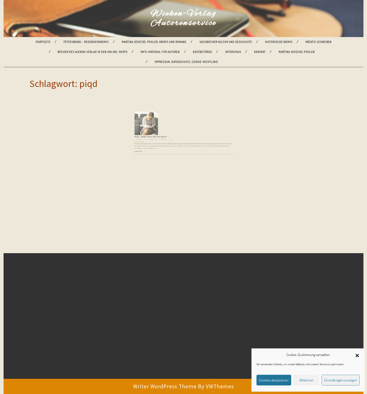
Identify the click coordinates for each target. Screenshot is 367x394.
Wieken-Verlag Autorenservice (183, 18)
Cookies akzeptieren (274, 380)
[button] (357, 354)
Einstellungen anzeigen (340, 380)
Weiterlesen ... (155, 137)
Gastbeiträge (202, 52)
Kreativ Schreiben (318, 42)
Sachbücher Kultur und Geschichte (225, 42)
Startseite (42, 42)
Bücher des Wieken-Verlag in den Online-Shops (92, 52)
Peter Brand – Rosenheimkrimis (86, 42)
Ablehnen (306, 380)
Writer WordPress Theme (165, 386)
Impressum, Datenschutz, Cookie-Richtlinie (186, 62)
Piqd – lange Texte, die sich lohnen (162, 128)
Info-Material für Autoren (160, 52)
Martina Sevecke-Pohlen (297, 52)
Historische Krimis (278, 42)
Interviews (233, 52)
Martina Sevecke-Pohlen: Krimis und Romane (154, 42)
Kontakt (260, 52)
